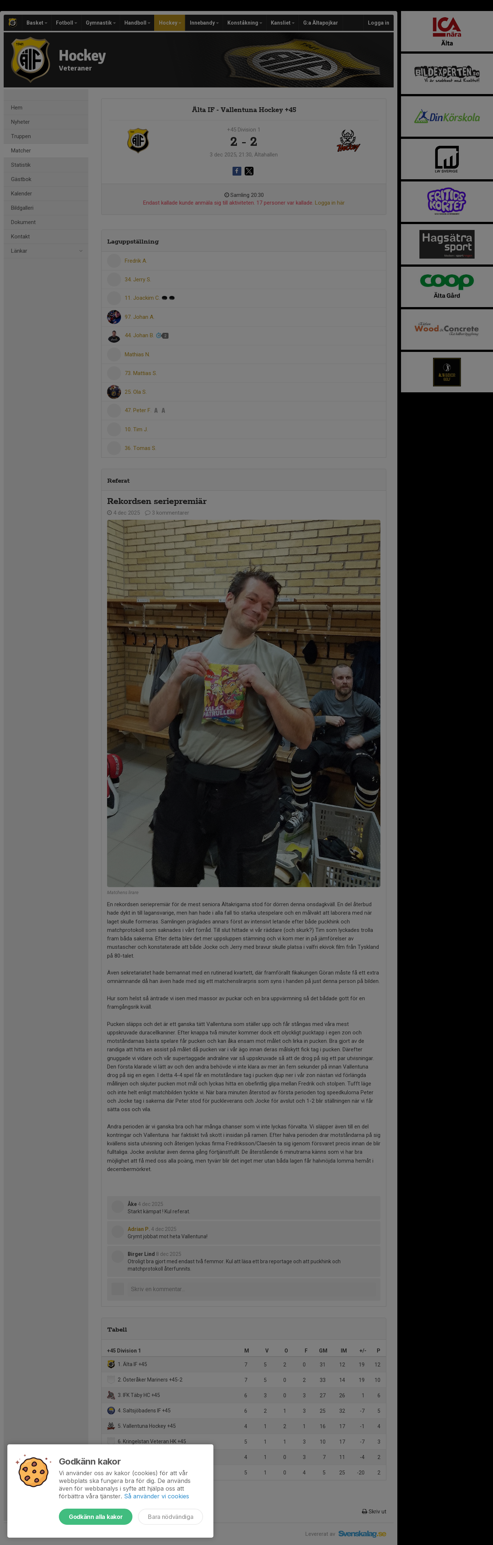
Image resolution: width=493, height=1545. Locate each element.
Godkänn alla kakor (96, 1516)
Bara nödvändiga (170, 1516)
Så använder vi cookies (156, 1496)
